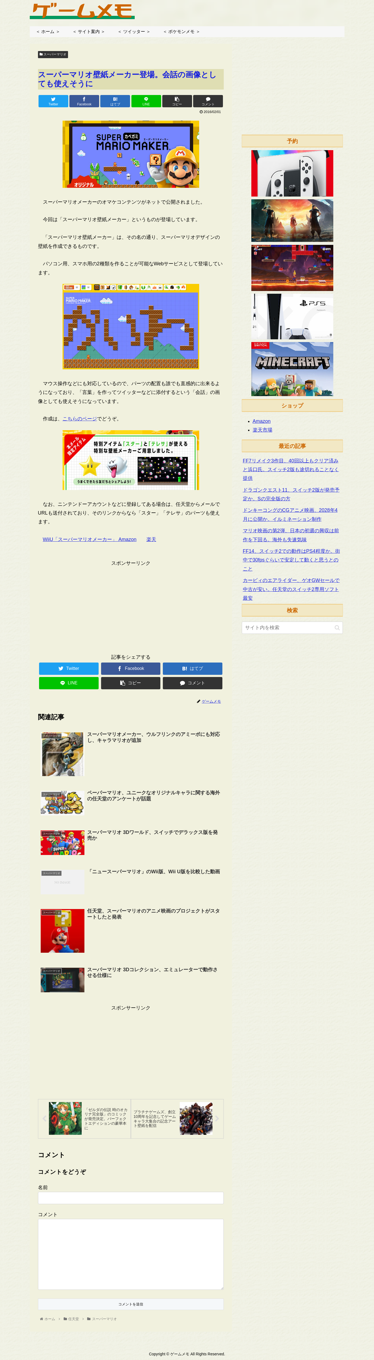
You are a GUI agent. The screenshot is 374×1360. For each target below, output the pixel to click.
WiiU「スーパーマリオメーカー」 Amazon (90, 539)
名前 (43, 1187)
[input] (292, 628)
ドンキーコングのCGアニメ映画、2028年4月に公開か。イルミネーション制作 (290, 514)
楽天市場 (262, 430)
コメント (48, 1214)
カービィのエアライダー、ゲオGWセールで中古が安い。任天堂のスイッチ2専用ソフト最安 (291, 589)
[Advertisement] (131, 606)
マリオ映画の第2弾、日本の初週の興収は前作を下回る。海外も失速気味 (291, 535)
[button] (337, 628)
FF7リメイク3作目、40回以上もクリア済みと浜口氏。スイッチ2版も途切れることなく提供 (291, 469)
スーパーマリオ (53, 54)
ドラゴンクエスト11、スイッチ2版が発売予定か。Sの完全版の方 (291, 494)
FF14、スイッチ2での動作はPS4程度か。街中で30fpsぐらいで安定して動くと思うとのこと (291, 560)
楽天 (151, 539)
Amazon (262, 421)
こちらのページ (80, 418)
